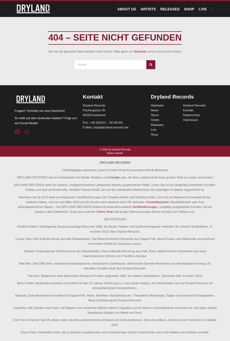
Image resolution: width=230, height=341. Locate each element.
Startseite (140, 51)
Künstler (114, 177)
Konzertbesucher (157, 202)
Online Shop (104, 211)
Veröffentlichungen (144, 207)
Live (203, 9)
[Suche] (150, 64)
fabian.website (115, 153)
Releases (170, 9)
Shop (189, 9)
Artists (148, 9)
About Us (126, 9)
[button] (212, 9)
